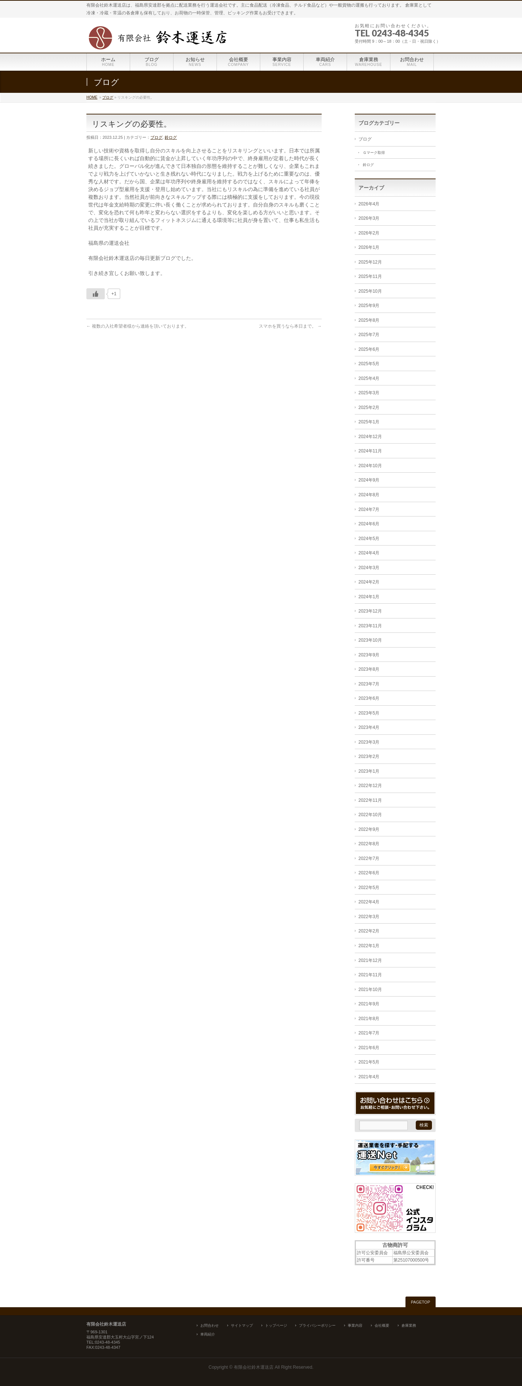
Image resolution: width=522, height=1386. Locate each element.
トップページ (276, 1325)
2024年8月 (368, 494)
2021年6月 (368, 1047)
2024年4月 (368, 553)
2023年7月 (368, 684)
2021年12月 (370, 960)
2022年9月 (368, 829)
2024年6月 (368, 523)
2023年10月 (370, 640)
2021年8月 (368, 1018)
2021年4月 (368, 1076)
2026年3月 (368, 218)
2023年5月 (368, 713)
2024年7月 (368, 509)
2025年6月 (368, 349)
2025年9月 (368, 305)
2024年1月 (368, 596)
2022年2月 (368, 931)
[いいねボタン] (95, 293)
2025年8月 (368, 320)
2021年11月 (370, 974)
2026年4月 (368, 204)
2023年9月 (368, 654)
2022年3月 (368, 916)
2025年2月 (368, 407)
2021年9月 (368, 1003)
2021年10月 (370, 989)
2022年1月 (368, 945)
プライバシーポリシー (317, 1325)
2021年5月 (368, 1062)
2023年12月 (370, 611)
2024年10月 (370, 465)
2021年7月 (368, 1033)
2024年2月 (368, 582)
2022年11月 (370, 800)
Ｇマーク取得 (374, 153)
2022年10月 (370, 814)
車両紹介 (207, 1334)
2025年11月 (370, 276)
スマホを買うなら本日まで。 (290, 326)
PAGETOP (420, 1302)
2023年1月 (368, 771)
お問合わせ (209, 1325)
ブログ (107, 97)
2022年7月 (368, 858)
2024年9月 (368, 480)
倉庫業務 (408, 1325)
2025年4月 (368, 378)
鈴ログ (171, 137)
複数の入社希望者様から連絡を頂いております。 (137, 326)
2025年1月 (368, 421)
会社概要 (382, 1325)
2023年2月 (368, 756)
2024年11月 (370, 451)
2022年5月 (368, 887)
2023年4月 (368, 727)
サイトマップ (242, 1325)
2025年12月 (370, 262)
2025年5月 (368, 363)
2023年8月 (368, 669)
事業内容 (355, 1325)
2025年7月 (368, 334)
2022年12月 (370, 785)
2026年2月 (368, 233)
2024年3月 (368, 567)
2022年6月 (368, 872)
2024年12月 (370, 436)
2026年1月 (368, 247)
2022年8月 (368, 843)
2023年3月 (368, 742)
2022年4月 (368, 901)
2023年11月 (370, 625)
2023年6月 (368, 698)
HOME (91, 97)
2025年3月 (368, 392)
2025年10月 (370, 291)
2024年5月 (368, 538)
